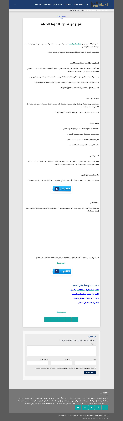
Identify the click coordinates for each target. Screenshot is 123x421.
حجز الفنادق (67, 4)
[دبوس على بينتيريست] (54, 319)
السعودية (92, 10)
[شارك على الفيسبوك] (75, 319)
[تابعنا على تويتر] (91, 407)
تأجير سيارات (48, 4)
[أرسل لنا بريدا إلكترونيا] (85, 407)
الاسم (94, 359)
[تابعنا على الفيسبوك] (105, 407)
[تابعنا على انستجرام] (98, 407)
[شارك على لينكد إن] (47, 319)
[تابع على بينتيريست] (78, 407)
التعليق (93, 343)
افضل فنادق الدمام (75, 44)
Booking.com (62, 16)
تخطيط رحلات (39, 4)
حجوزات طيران (57, 4)
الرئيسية (82, 4)
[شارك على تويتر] (68, 319)
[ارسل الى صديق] (61, 319)
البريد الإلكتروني (67, 359)
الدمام (86, 10)
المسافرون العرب (102, 10)
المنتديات (75, 4)
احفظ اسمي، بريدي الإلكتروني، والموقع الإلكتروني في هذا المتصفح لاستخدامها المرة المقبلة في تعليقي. (64, 368)
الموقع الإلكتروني (43, 359)
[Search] (87, 4)
